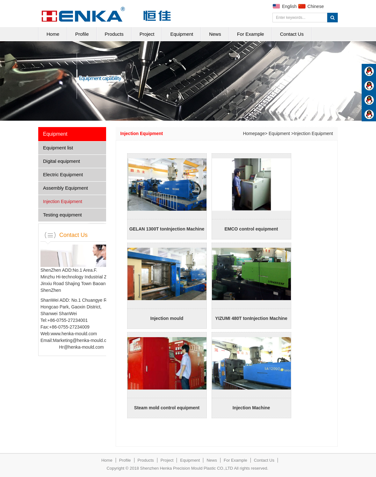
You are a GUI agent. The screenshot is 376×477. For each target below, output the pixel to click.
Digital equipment (61, 161)
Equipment (181, 34)
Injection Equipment (62, 201)
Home (53, 34)
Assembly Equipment (65, 188)
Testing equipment (62, 214)
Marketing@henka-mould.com (82, 340)
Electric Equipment (63, 174)
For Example (250, 34)
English (289, 6)
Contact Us (292, 34)
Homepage (254, 133)
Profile (82, 34)
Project (147, 34)
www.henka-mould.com (74, 333)
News (215, 34)
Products (114, 34)
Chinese (315, 6)
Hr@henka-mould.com (81, 347)
